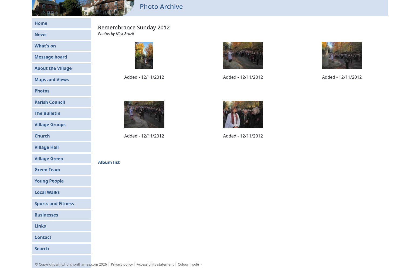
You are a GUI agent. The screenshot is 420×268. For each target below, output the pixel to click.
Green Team (47, 170)
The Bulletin (47, 113)
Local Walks (47, 192)
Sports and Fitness (54, 204)
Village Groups (50, 125)
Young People (49, 181)
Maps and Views (52, 80)
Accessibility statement (155, 264)
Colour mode (189, 264)
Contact (43, 237)
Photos (42, 91)
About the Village (53, 68)
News (40, 34)
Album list (109, 162)
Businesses (46, 215)
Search (42, 249)
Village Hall (47, 147)
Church (42, 136)
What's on (45, 46)
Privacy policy (122, 264)
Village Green (49, 159)
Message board (51, 57)
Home (41, 23)
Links (40, 226)
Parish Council (50, 102)
